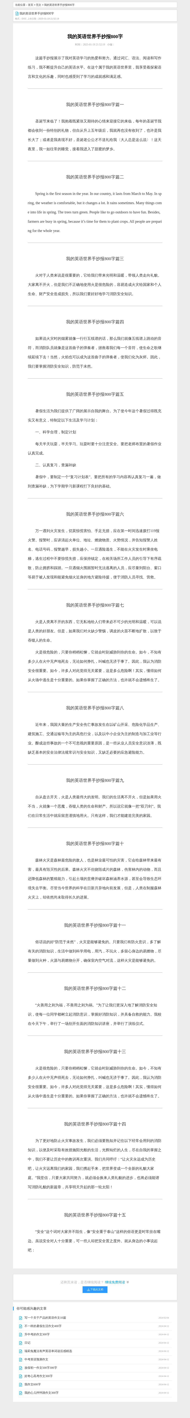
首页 (30, 4)
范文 (38, 4)
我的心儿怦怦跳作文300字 (41, 1392)
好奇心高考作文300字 (38, 1376)
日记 (27, 1342)
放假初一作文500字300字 (40, 1367)
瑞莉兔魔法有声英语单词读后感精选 (48, 1351)
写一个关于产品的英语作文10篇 (45, 1317)
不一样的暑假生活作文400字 (43, 1326)
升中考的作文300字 (37, 1334)
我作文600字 (32, 1384)
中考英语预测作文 (36, 1359)
